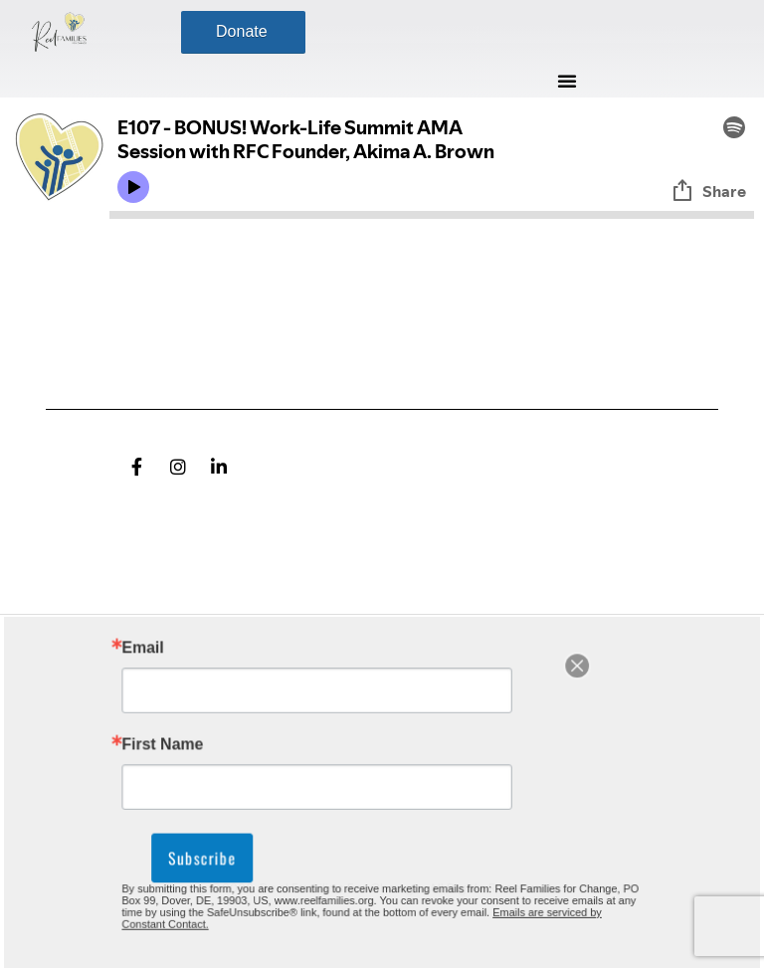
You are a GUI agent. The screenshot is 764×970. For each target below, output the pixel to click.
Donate (242, 31)
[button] (567, 81)
